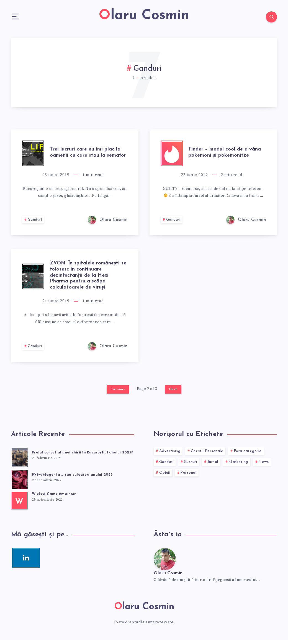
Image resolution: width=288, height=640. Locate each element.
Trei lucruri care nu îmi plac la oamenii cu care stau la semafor (88, 152)
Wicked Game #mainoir (54, 494)
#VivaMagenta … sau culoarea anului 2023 (72, 474)
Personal (188, 473)
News (263, 462)
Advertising (170, 451)
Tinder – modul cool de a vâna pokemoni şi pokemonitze (224, 152)
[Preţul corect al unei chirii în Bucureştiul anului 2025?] (19, 456)
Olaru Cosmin (168, 573)
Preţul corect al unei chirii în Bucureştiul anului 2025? (82, 452)
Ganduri (35, 220)
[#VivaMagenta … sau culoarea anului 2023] (19, 479)
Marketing (238, 462)
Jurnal (212, 462)
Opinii (164, 473)
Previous (118, 389)
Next (173, 389)
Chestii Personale (207, 451)
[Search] (271, 16)
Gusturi (190, 462)
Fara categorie (248, 451)
